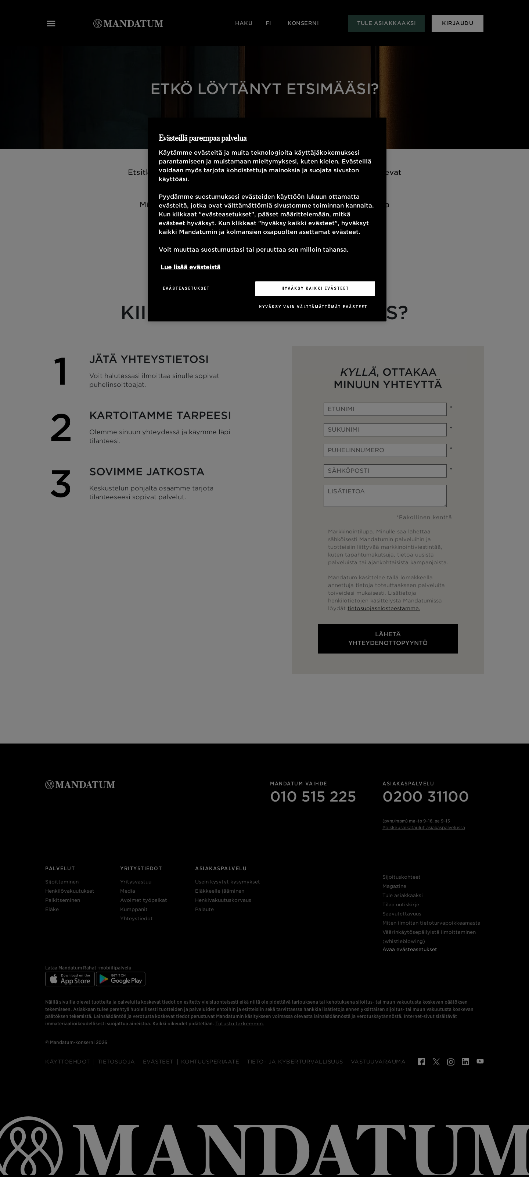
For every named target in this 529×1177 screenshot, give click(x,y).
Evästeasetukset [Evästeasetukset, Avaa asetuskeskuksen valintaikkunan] (186, 288)
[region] (267, 219)
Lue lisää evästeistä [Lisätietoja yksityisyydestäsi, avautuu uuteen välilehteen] (190, 267)
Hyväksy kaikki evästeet (315, 288)
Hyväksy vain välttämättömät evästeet (313, 306)
